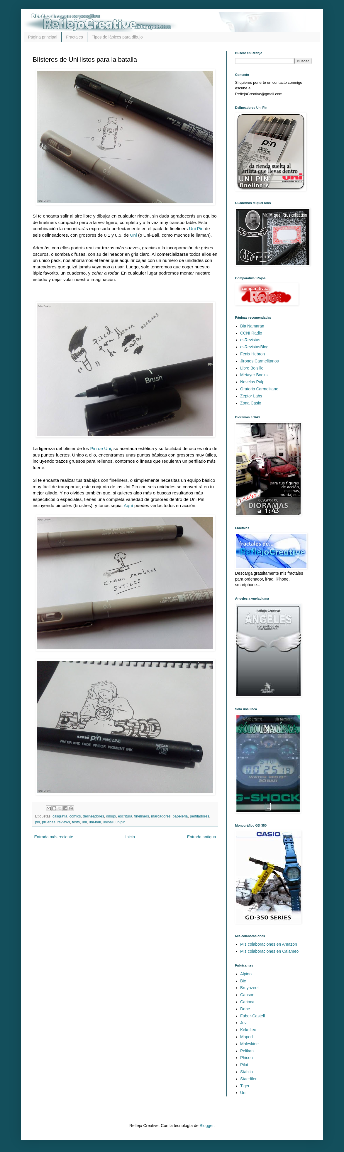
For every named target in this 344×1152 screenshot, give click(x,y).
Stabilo (246, 1071)
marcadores (161, 816)
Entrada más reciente (53, 837)
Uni (133, 235)
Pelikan (247, 1051)
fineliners (141, 816)
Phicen (246, 1057)
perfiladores (199, 816)
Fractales (74, 37)
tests (76, 822)
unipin (121, 822)
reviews (63, 822)
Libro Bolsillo (251, 368)
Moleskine (249, 1043)
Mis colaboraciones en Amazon (268, 944)
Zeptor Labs (251, 396)
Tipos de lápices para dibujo (117, 37)
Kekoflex (248, 1029)
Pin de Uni (100, 448)
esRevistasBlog (254, 347)
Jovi (244, 1022)
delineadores (93, 816)
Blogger (206, 1125)
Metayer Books (253, 374)
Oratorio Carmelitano (259, 389)
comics (75, 816)
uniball (108, 822)
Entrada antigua (201, 837)
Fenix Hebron (252, 354)
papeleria (180, 816)
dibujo (111, 816)
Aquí (128, 505)
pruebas (48, 822)
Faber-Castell (252, 1016)
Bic (243, 981)
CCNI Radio (251, 333)
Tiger (244, 1086)
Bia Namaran (252, 326)
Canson (247, 994)
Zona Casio (250, 403)
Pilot (244, 1064)
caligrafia (59, 816)
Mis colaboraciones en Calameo (269, 951)
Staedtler (248, 1078)
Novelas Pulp (252, 381)
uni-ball (95, 822)
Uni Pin (196, 228)
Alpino (246, 974)
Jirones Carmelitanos (259, 361)
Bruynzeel (249, 987)
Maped (246, 1036)
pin (37, 822)
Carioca (247, 1001)
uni (84, 822)
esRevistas (250, 339)
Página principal (42, 37)
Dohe (245, 1008)
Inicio (130, 837)
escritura (125, 816)
